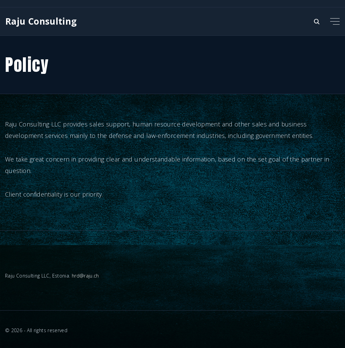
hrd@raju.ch (85, 275)
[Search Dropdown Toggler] (317, 22)
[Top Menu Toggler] (334, 21)
